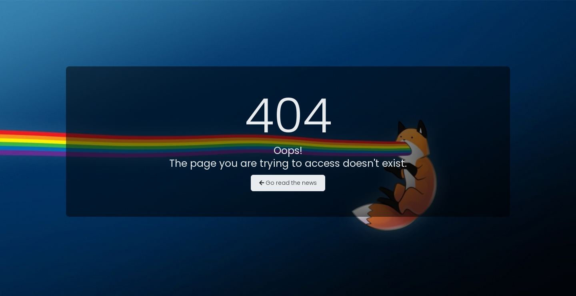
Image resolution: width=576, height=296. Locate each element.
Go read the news (288, 183)
